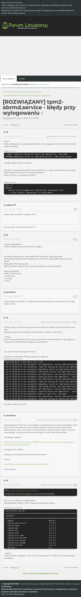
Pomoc (22, 584)
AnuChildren (33, 592)
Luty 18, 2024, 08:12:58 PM (12, 420)
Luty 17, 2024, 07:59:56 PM (12, 239)
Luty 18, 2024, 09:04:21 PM (12, 485)
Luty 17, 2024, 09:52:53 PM (12, 296)
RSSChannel (17, 589)
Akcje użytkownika (71, 125)
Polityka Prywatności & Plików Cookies (51, 584)
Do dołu (5, 125)
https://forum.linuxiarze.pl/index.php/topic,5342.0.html (26, 464)
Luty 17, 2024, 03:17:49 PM (12, 209)
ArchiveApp (13, 592)
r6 (7, 131)
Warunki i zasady (32, 584)
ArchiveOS (5, 592)
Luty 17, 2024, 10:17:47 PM (12, 322)
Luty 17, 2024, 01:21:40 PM (12, 136)
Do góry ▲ (76, 584)
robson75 (11, 205)
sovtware (11, 292)
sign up (46, 84)
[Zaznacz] (11, 151)
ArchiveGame (23, 592)
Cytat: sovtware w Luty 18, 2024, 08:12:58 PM (22, 491)
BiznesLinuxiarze (49, 589)
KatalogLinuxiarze (61, 589)
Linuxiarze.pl (37, 589)
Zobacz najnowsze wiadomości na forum (40, 573)
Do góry (5, 568)
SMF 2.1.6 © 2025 (7, 594)
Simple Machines (19, 594)
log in (38, 84)
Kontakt (68, 584)
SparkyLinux (73, 589)
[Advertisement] (40, 55)
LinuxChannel (27, 589)
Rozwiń (18, 359)
